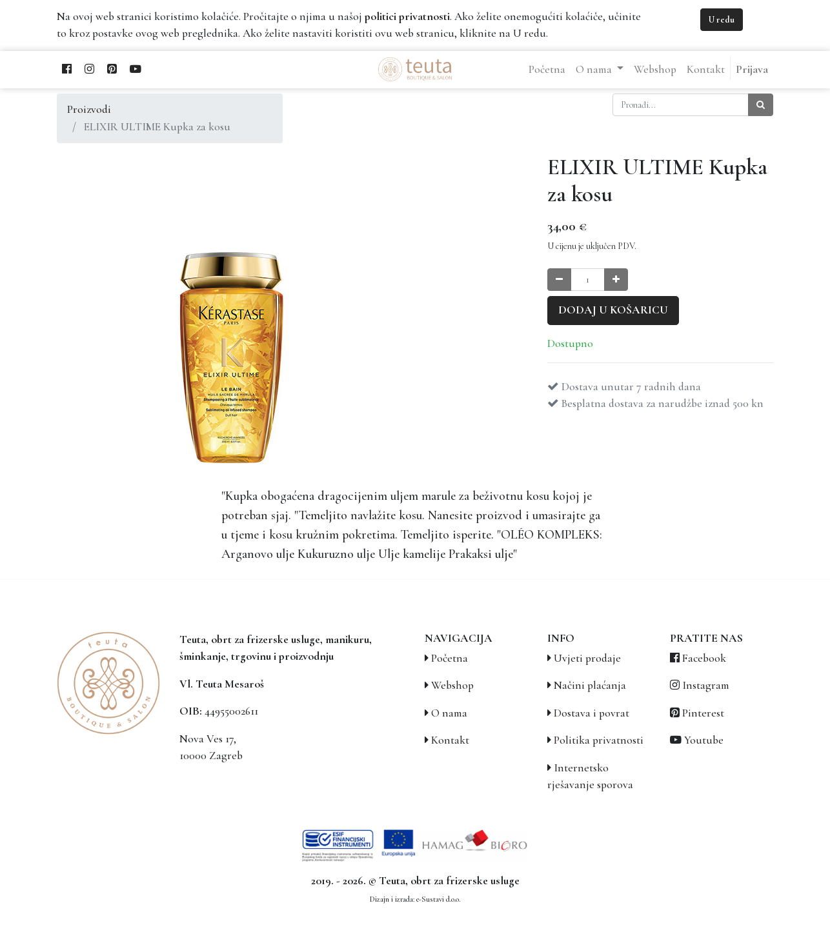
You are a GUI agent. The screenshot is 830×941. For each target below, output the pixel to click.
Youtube (704, 740)
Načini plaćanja (590, 685)
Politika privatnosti (598, 740)
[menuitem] (547, 69)
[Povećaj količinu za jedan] (616, 279)
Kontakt (450, 740)
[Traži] (760, 105)
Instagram (705, 685)
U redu (721, 19)
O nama (449, 713)
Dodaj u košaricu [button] (613, 310)
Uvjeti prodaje (587, 658)
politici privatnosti (407, 16)
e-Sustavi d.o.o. (438, 899)
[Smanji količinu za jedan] (559, 279)
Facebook (704, 658)
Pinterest (703, 713)
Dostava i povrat (591, 713)
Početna (449, 658)
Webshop (452, 685)
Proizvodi (89, 109)
